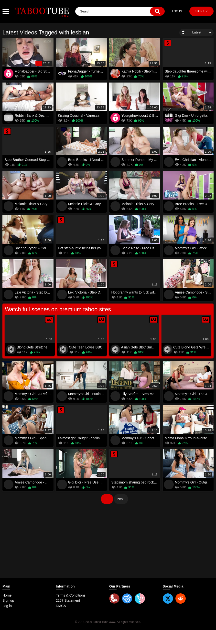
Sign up (201, 11)
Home (6, 595)
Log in (177, 11)
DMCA (61, 606)
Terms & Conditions (71, 595)
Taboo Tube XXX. (104, 622)
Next (121, 499)
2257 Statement (68, 600)
